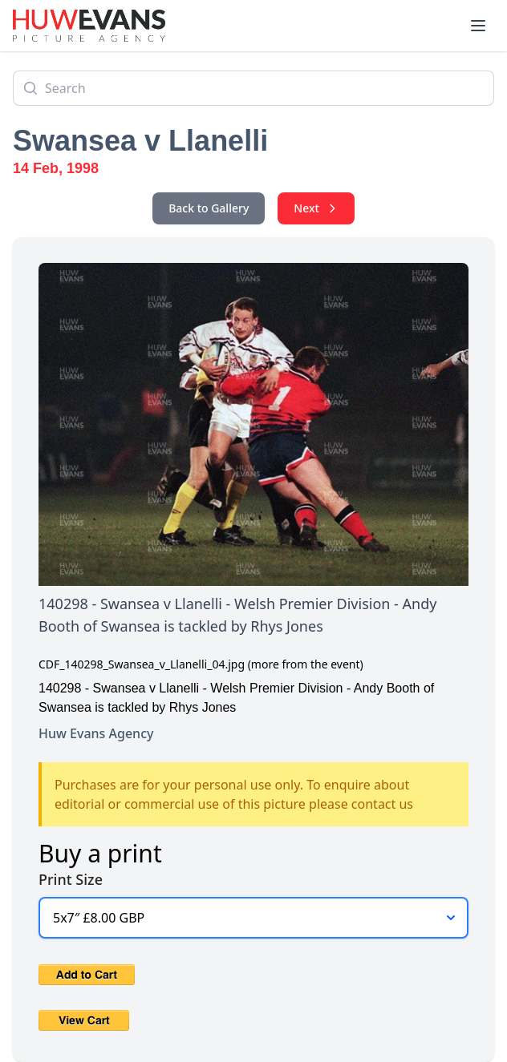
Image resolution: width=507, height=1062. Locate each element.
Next (316, 208)
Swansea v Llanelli (140, 140)
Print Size (71, 879)
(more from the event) (305, 664)
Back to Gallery (208, 208)
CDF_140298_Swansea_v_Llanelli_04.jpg (142, 664)
